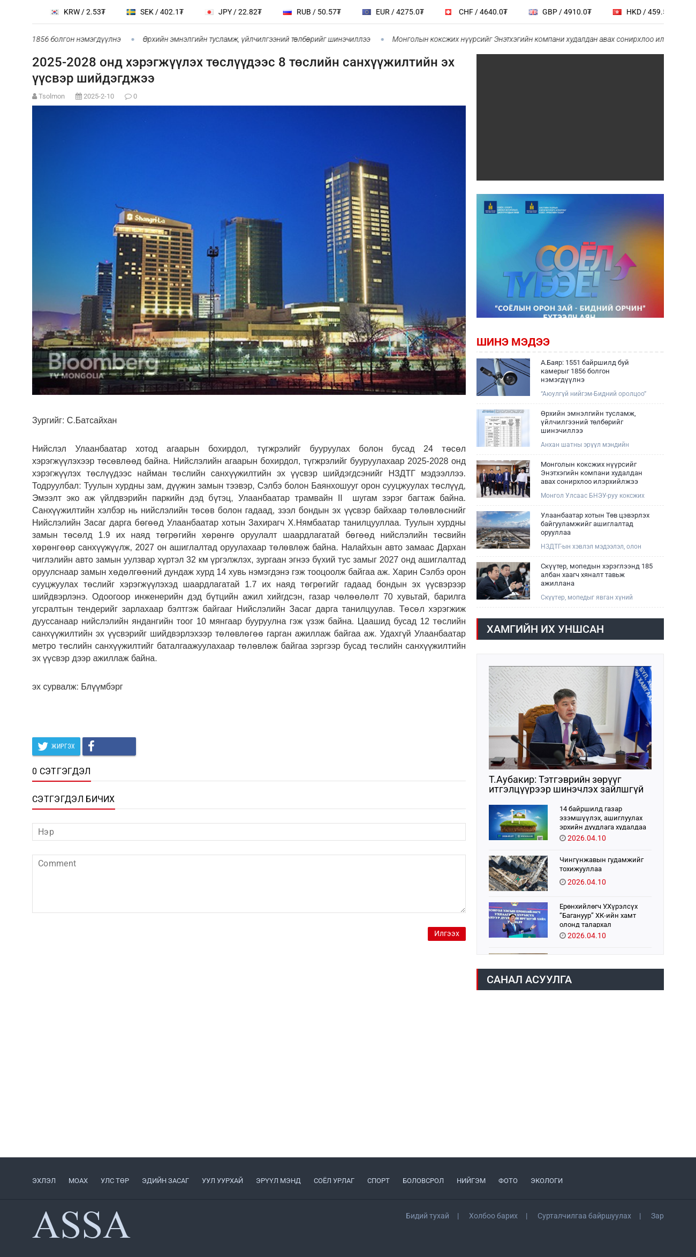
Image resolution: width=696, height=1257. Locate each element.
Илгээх (446, 933)
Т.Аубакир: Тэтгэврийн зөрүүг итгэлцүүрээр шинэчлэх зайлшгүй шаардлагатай (566, 784)
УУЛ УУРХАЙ (222, 1180)
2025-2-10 (99, 96)
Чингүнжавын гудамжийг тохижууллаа (601, 864)
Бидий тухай (427, 1215)
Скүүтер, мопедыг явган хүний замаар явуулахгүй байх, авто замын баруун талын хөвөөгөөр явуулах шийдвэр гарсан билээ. (590, 598)
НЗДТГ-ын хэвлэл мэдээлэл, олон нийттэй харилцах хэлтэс (591, 547)
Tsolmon (52, 96)
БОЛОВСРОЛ (423, 1180)
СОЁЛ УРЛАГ (334, 1180)
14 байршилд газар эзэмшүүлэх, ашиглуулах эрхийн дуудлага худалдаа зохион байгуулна (602, 817)
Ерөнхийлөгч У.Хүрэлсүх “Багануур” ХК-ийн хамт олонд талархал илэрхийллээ (598, 914)
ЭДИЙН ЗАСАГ (165, 1180)
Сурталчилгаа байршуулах (584, 1215)
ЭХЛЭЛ (44, 1180)
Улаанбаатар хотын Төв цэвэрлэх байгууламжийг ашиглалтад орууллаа (595, 523)
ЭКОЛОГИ (547, 1180)
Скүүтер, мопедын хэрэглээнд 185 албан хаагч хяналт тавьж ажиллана (597, 574)
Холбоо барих (493, 1215)
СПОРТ (378, 1180)
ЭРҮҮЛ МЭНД (278, 1180)
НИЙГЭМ (471, 1180)
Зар (657, 1215)
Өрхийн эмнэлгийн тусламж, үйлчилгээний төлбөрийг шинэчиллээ (262, 39)
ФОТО (508, 1180)
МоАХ (78, 1180)
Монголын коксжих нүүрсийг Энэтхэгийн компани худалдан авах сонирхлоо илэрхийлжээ (591, 472)
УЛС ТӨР (115, 1180)
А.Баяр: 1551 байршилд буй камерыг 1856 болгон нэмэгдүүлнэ (585, 371)
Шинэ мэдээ (513, 341)
